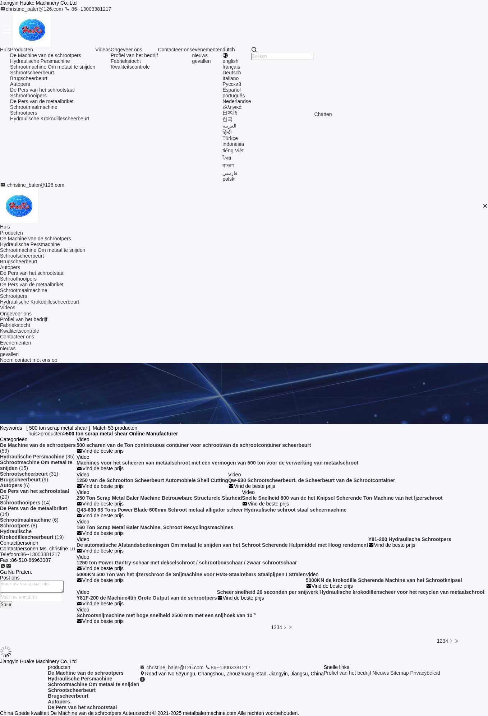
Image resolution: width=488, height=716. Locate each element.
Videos (103, 49)
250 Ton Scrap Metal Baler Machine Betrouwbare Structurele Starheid (159, 498)
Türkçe (230, 138)
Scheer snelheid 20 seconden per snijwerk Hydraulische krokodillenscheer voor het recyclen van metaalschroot (351, 592)
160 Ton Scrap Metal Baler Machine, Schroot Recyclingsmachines (155, 527)
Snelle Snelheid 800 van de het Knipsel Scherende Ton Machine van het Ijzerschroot (342, 498)
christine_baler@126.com (32, 9)
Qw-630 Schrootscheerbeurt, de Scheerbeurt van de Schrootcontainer (311, 480)
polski (228, 179)
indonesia (233, 144)
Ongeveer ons (126, 49)
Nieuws (380, 673)
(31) (29, 474)
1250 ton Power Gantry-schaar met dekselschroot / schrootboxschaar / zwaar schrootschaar (187, 562)
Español (231, 90)
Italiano (230, 78)
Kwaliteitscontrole (130, 67)
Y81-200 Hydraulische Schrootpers (409, 539)
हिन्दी (227, 132)
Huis (5, 49)
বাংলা (228, 165)
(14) (25, 502)
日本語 (230, 113)
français (231, 67)
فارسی (230, 173)
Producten (21, 49)
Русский (231, 84)
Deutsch (231, 72)
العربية (229, 126)
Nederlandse (236, 101)
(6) (14, 485)
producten (52, 433)
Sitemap (399, 673)
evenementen (207, 49)
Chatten (323, 114)
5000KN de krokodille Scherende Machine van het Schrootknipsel (384, 580)
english (230, 61)
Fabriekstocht (126, 61)
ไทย (226, 158)
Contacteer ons (175, 49)
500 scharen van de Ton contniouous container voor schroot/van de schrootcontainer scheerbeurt (194, 445)
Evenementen (15, 343)
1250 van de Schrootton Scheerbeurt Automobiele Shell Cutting (152, 480)
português (233, 95)
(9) (24, 479)
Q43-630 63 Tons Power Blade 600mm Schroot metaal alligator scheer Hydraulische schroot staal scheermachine (211, 510)
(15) (36, 465)
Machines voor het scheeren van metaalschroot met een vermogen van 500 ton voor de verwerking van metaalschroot (217, 463)
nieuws (200, 55)
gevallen (201, 61)
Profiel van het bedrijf (134, 55)
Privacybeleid (425, 673)
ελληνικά (231, 107)
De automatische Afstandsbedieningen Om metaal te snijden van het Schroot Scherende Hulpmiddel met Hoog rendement (222, 545)
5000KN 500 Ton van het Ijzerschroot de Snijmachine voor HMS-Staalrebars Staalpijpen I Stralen (191, 574)
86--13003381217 (87, 9)
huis (33, 433)
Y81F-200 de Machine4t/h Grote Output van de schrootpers (147, 598)
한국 (227, 119)
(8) (18, 525)
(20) (34, 494)
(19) (32, 534)
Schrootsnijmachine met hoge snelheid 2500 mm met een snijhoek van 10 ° (166, 615)
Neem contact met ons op (28, 360)
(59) (38, 448)
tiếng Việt (233, 150)
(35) (37, 456)
